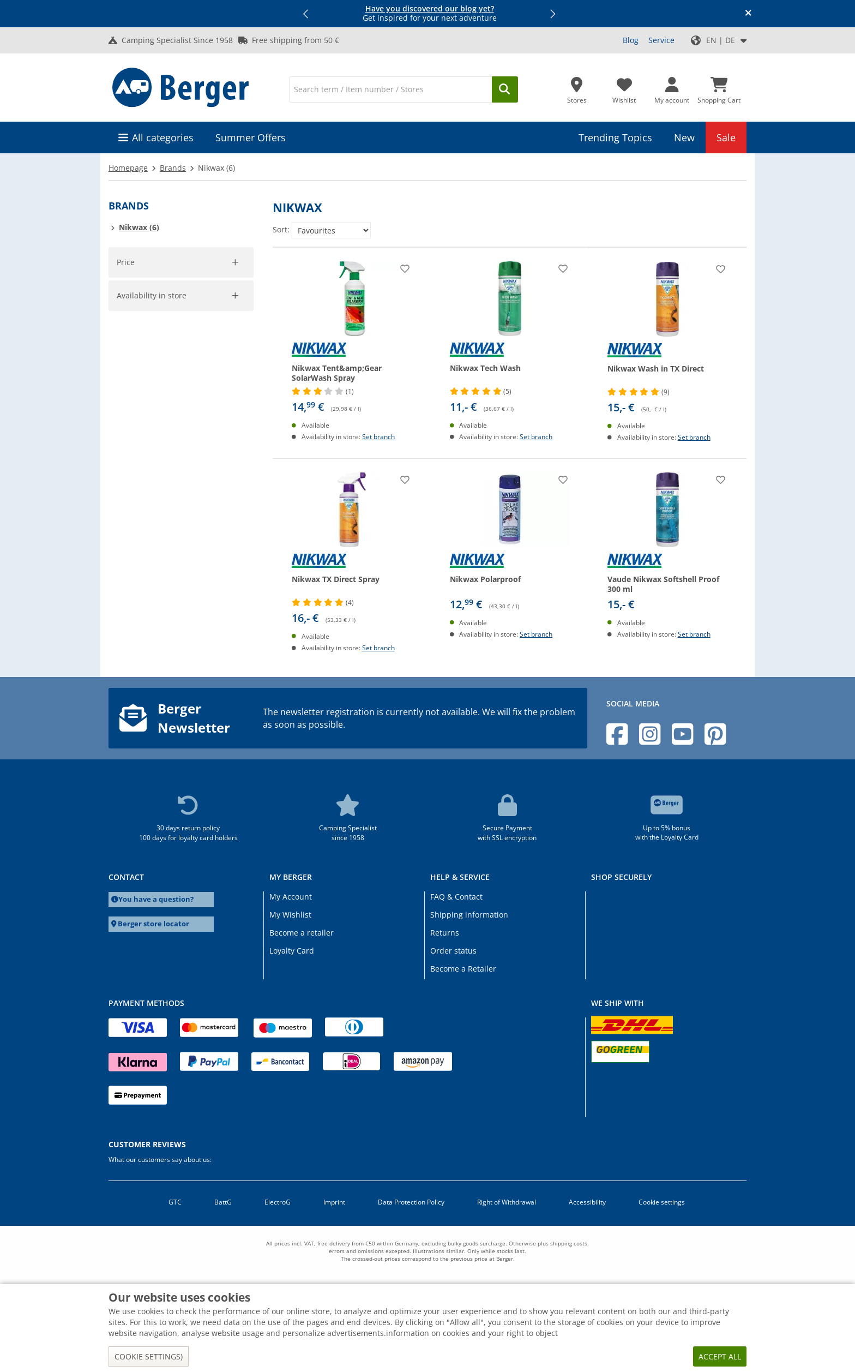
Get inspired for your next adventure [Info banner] (430, 13)
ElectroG (277, 1202)
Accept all (720, 1356)
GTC (175, 1202)
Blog (631, 40)
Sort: (281, 229)
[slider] (125, 276)
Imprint (334, 1202)
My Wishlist (290, 914)
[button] (306, 13)
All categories (163, 137)
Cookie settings (662, 1202)
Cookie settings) (149, 1356)
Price (126, 262)
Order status (453, 950)
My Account (290, 896)
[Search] (390, 89)
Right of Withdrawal (506, 1202)
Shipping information (469, 914)
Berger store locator (153, 923)
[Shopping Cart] (718, 87)
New (684, 137)
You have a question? (156, 899)
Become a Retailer (463, 968)
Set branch (378, 436)
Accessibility (587, 1202)
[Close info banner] (748, 13)
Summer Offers (250, 137)
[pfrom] (136, 315)
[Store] (577, 87)
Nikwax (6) (139, 227)
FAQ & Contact (456, 896)
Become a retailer (301, 932)
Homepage (128, 168)
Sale (726, 137)
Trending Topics (615, 137)
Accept (136, 351)
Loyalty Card (291, 950)
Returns (444, 932)
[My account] (671, 87)
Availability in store (153, 395)
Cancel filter (225, 555)
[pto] (220, 315)
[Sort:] (331, 230)
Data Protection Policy (411, 1202)
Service (661, 40)
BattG (223, 1202)
